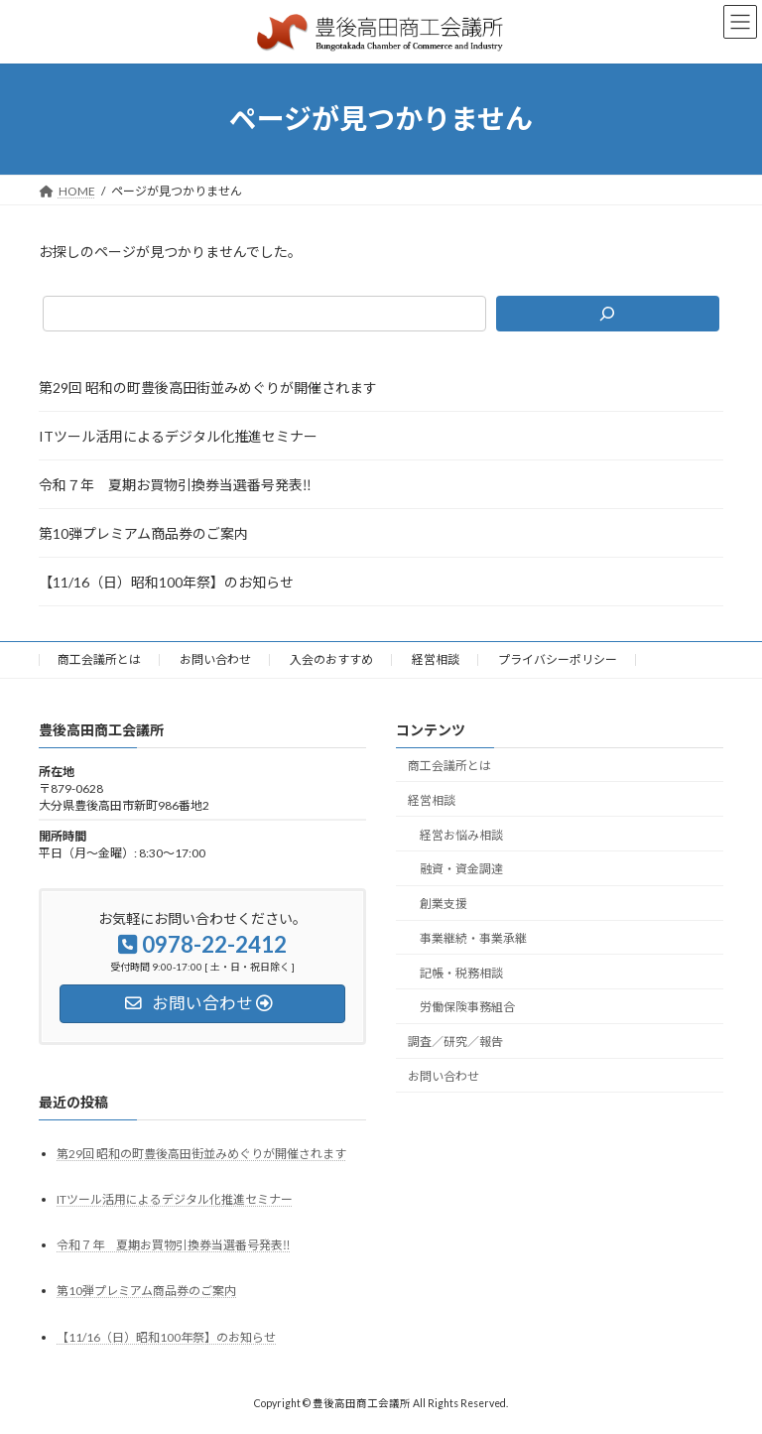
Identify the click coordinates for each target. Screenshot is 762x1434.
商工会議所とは (99, 659)
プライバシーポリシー (557, 659)
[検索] (607, 313)
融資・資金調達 (461, 868)
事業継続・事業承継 (473, 938)
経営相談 (435, 659)
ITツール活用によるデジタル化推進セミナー (178, 436)
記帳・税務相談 (461, 972)
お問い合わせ (215, 659)
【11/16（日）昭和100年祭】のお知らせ (166, 582)
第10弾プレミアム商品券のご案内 (143, 533)
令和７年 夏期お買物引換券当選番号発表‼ (175, 484)
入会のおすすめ (331, 659)
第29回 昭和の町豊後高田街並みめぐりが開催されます (208, 387)
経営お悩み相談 (461, 834)
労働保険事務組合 (467, 1006)
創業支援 (443, 903)
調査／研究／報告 (455, 1041)
